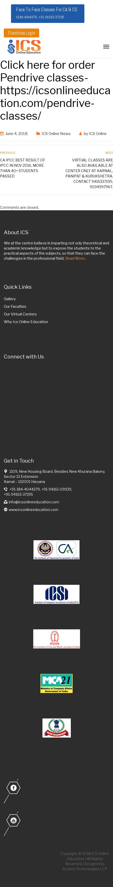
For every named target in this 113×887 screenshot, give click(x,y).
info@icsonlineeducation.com (34, 502)
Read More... (76, 258)
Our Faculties (15, 306)
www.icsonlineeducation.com (33, 509)
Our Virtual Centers (20, 314)
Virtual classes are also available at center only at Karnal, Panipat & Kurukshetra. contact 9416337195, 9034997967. (89, 173)
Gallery (10, 299)
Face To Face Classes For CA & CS (46, 12)
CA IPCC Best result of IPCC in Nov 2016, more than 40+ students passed (22, 168)
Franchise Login (21, 33)
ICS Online (98, 133)
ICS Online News (56, 133)
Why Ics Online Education (26, 322)
